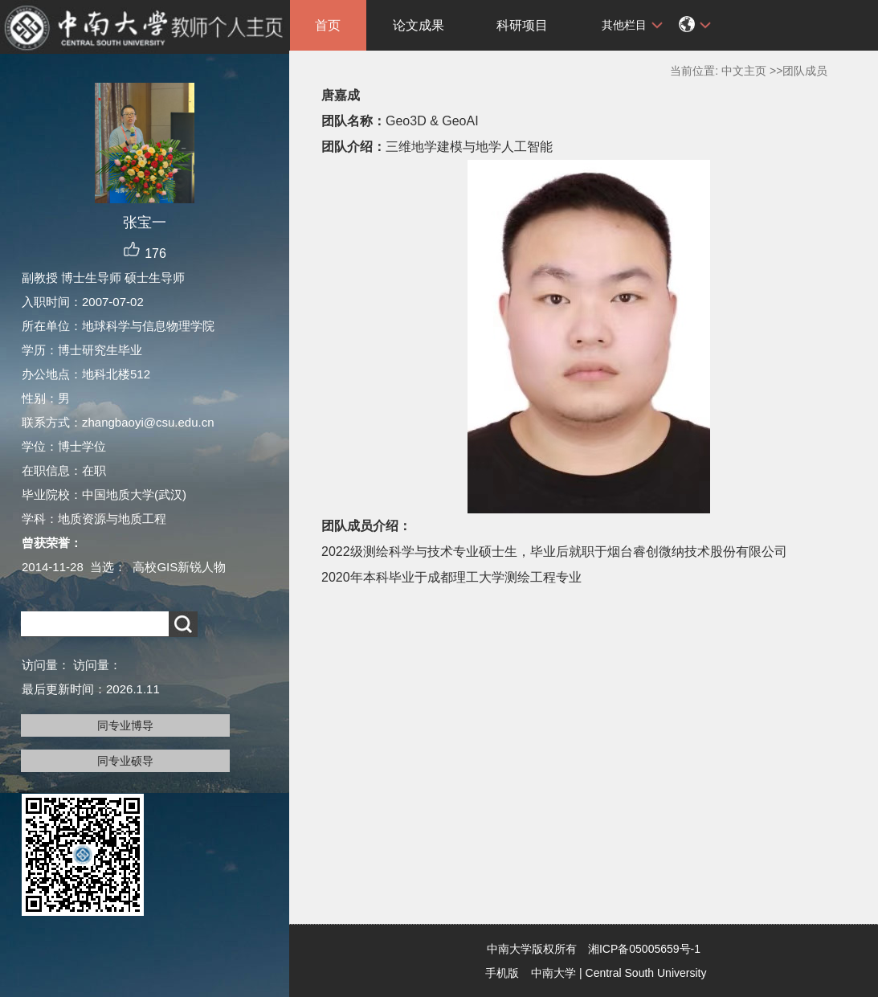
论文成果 (418, 25)
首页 (328, 25)
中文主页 (743, 70)
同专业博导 (125, 725)
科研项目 (522, 25)
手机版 (502, 972)
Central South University (646, 972)
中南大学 (553, 972)
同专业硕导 (125, 760)
